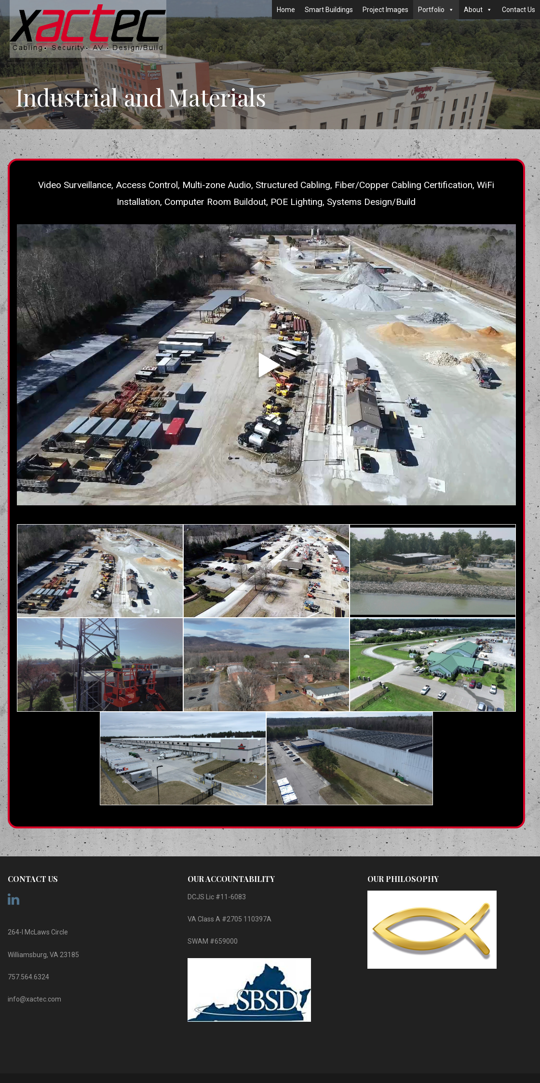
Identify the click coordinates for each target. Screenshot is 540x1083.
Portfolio (436, 10)
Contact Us (518, 10)
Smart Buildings (329, 10)
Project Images (385, 10)
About (478, 10)
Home (286, 10)
